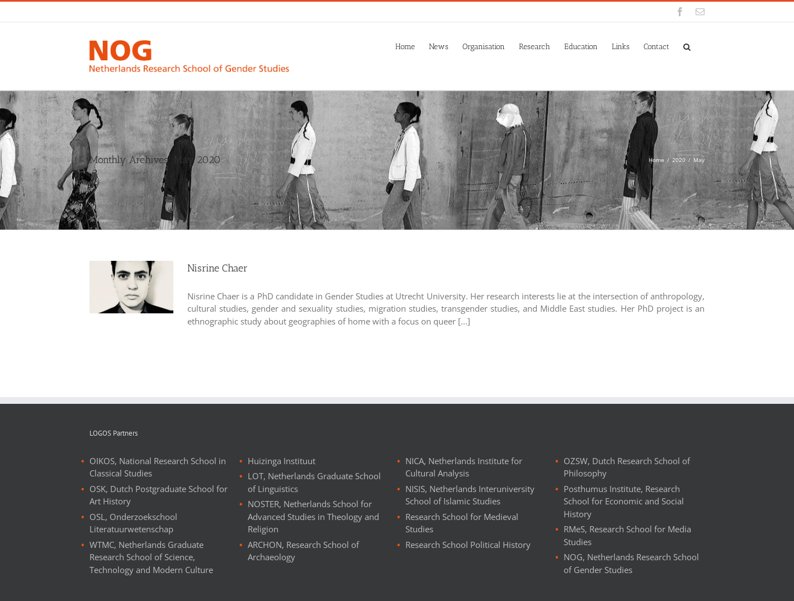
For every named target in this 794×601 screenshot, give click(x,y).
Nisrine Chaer (217, 268)
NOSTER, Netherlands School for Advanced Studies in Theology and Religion (313, 516)
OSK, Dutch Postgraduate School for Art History (158, 495)
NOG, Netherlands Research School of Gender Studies (631, 563)
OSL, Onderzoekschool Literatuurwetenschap (133, 523)
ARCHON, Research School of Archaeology (303, 551)
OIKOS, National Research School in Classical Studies (157, 467)
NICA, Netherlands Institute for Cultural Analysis (463, 467)
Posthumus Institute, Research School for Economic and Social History (624, 501)
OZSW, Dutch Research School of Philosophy (627, 467)
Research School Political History (468, 544)
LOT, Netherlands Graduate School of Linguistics (314, 482)
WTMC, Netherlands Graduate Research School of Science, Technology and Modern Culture (151, 557)
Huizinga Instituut (281, 460)
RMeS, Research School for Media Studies (627, 535)
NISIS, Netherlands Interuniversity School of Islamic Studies (470, 495)
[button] (687, 45)
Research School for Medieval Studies (461, 523)
